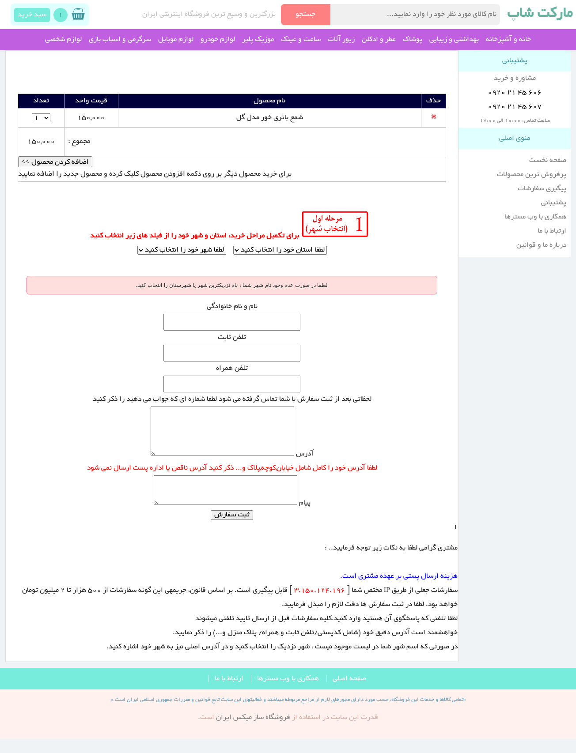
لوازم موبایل (175, 39)
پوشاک (412, 39)
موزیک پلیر (258, 39)
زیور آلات (341, 39)
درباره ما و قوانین (541, 245)
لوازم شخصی (63, 39)
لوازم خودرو (218, 39)
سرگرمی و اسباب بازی (120, 39)
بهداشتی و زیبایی (454, 39)
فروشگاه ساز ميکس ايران (253, 732)
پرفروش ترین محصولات (531, 174)
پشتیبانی (553, 203)
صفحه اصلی (349, 693)
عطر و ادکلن (379, 39)
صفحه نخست (547, 160)
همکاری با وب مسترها (535, 217)
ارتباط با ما (552, 231)
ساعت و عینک (301, 39)
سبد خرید (32, 15)
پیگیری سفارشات (542, 188)
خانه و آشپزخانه (508, 39)
